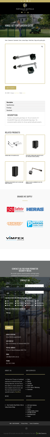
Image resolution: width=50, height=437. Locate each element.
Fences (18, 301)
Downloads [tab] (9, 110)
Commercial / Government (13, 40)
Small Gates (31, 40)
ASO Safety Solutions (40, 303)
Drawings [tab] (9, 108)
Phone (8, 361)
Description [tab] (10, 102)
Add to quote (11, 88)
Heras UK (8, 305)
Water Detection (30, 305)
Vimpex (29, 416)
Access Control (10, 303)
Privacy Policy (24, 423)
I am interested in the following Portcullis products (19, 298)
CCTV (38, 301)
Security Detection (30, 301)
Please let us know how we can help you (15, 309)
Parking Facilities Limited (32, 411)
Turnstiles (29, 303)
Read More (18, 392)
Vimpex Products (20, 303)
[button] (42, 46)
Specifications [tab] (10, 105)
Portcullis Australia (31, 412)
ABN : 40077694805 (14, 423)
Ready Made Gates (31, 414)
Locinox (23, 93)
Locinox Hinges (25, 40)
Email (7, 354)
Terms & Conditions (34, 423)
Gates (20, 40)
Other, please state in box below (40, 305)
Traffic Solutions (20, 305)
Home (6, 40)
